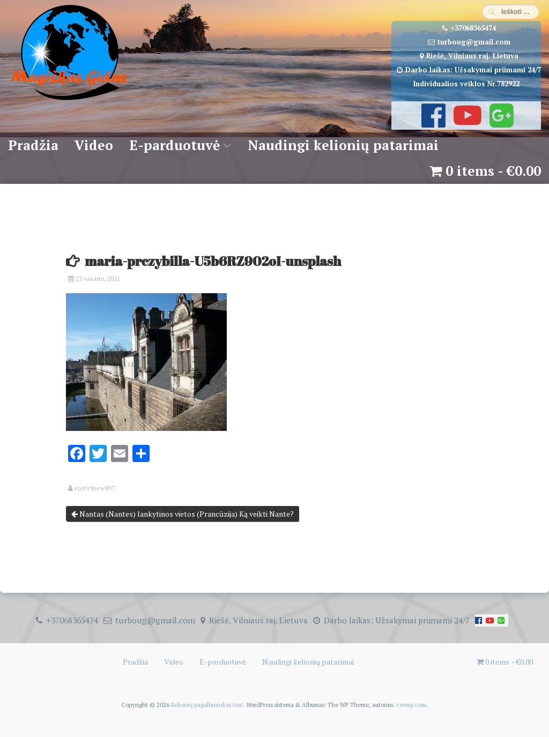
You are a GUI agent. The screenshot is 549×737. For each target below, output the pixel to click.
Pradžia (33, 145)
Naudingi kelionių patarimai (343, 145)
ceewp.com (411, 705)
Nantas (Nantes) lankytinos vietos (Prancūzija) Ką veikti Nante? (182, 514)
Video (94, 145)
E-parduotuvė (174, 145)
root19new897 (95, 488)
